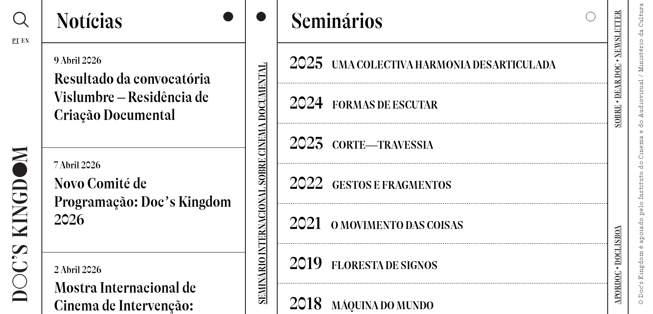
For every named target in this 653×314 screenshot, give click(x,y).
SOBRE (617, 116)
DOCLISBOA (617, 245)
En (25, 40)
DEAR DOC (617, 81)
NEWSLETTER (617, 34)
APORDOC (617, 287)
